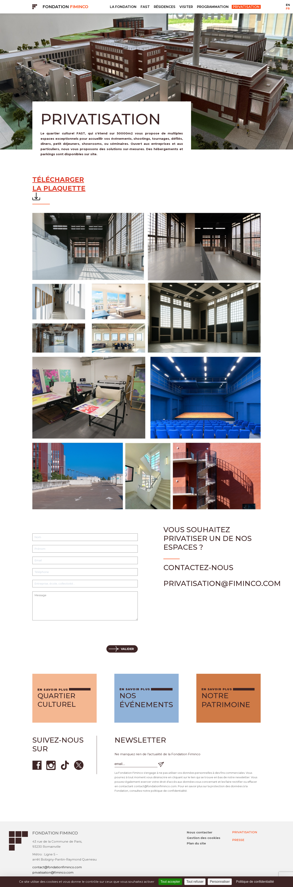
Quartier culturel (57, 700)
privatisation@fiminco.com (52, 873)
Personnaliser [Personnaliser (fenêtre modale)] (220, 881)
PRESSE (238, 840)
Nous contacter (199, 833)
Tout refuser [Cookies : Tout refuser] (194, 881)
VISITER (186, 7)
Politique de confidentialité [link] (255, 881)
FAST (145, 7)
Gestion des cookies (203, 838)
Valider (127, 649)
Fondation (65, 6)
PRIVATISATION (244, 832)
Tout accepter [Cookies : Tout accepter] (170, 881)
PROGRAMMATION (213, 7)
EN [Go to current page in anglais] (288, 5)
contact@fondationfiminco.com (57, 867)
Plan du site (196, 844)
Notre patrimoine (225, 700)
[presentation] (63, 633)
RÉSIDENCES (164, 7)
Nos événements (146, 700)
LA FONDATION (123, 7)
